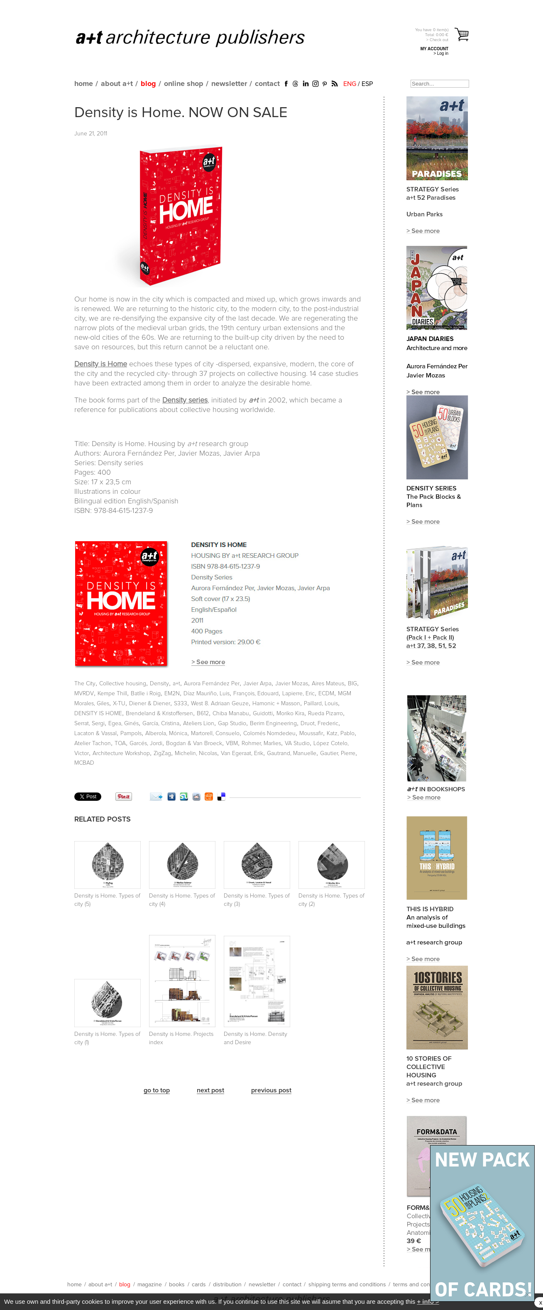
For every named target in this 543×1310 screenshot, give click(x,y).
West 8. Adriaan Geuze (220, 704)
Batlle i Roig (146, 694)
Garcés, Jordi (146, 743)
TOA (120, 743)
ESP (367, 84)
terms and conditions (420, 1285)
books (177, 1285)
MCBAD (84, 763)
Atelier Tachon (92, 743)
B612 (203, 713)
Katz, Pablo (341, 733)
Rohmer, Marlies (261, 743)
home (83, 84)
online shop (183, 84)
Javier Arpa (257, 684)
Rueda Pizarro (325, 713)
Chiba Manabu (231, 713)
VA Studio (297, 743)
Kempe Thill (112, 694)
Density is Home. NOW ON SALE (180, 112)
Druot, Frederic (319, 723)
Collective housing (122, 684)
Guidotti (263, 713)
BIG (352, 684)
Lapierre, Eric (298, 694)
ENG (349, 84)
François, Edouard (256, 694)
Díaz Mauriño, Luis (206, 694)
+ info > (428, 1301)
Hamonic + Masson (276, 704)
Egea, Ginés (123, 723)
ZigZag (162, 753)
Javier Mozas (291, 684)
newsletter (229, 84)
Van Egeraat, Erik (242, 753)
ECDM (326, 694)
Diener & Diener (149, 704)
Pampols (131, 733)
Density (159, 684)
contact (267, 84)
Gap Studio (232, 723)
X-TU (119, 704)
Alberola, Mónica (166, 733)
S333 (180, 704)
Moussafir (311, 733)
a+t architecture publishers (200, 38)
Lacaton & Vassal (95, 733)
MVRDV (84, 694)
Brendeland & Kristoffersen (159, 713)
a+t (176, 684)
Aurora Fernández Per (212, 684)
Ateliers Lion (198, 723)
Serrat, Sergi (89, 723)
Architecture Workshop (121, 753)
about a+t (117, 84)
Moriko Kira (290, 713)
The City (84, 684)
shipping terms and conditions (347, 1285)
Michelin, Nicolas (196, 753)
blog (148, 84)
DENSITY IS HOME (98, 713)
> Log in (440, 53)
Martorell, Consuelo (215, 733)
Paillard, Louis (321, 704)
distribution (227, 1285)
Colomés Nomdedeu (269, 733)
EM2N (172, 694)
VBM (232, 743)
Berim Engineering (273, 723)
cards (199, 1285)
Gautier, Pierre (337, 753)
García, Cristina (160, 723)
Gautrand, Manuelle (291, 753)
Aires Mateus (328, 684)
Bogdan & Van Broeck (194, 743)
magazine (149, 1285)
